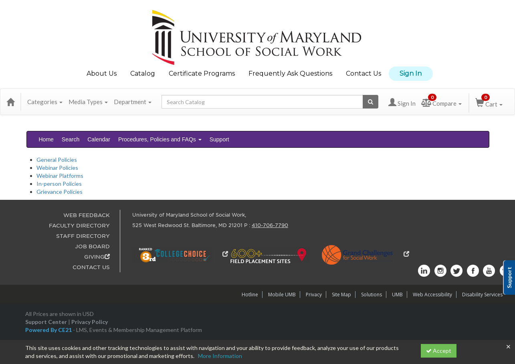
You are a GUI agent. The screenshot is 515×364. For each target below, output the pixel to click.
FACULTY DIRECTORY (79, 226)
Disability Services (482, 294)
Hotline (250, 294)
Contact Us (363, 73)
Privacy (314, 294)
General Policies (56, 159)
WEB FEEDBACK (86, 215)
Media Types (88, 101)
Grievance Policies (59, 191)
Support (219, 139)
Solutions (371, 294)
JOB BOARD (92, 246)
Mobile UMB (282, 294)
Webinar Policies (57, 167)
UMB (397, 294)
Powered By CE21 (49, 329)
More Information (220, 355)
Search (70, 139)
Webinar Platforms (59, 175)
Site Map (341, 294)
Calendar (98, 139)
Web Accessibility (432, 294)
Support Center (46, 321)
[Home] (10, 102)
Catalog (142, 73)
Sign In (411, 73)
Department (132, 101)
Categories (45, 101)
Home (46, 139)
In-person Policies (59, 183)
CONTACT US (91, 267)
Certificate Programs (202, 73)
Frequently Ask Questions (290, 73)
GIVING (97, 257)
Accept (438, 350)
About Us (102, 73)
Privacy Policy (89, 321)
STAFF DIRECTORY (83, 236)
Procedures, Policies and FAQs (160, 139)
